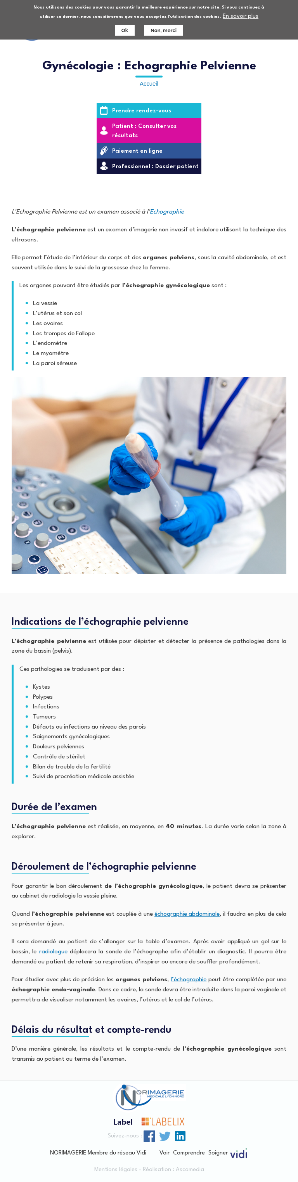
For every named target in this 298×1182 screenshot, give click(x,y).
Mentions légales (115, 1170)
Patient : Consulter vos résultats (144, 131)
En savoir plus (240, 14)
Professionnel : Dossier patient (155, 167)
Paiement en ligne (137, 151)
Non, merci (164, 28)
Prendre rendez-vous (141, 111)
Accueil (149, 84)
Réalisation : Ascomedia (173, 1170)
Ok (124, 28)
